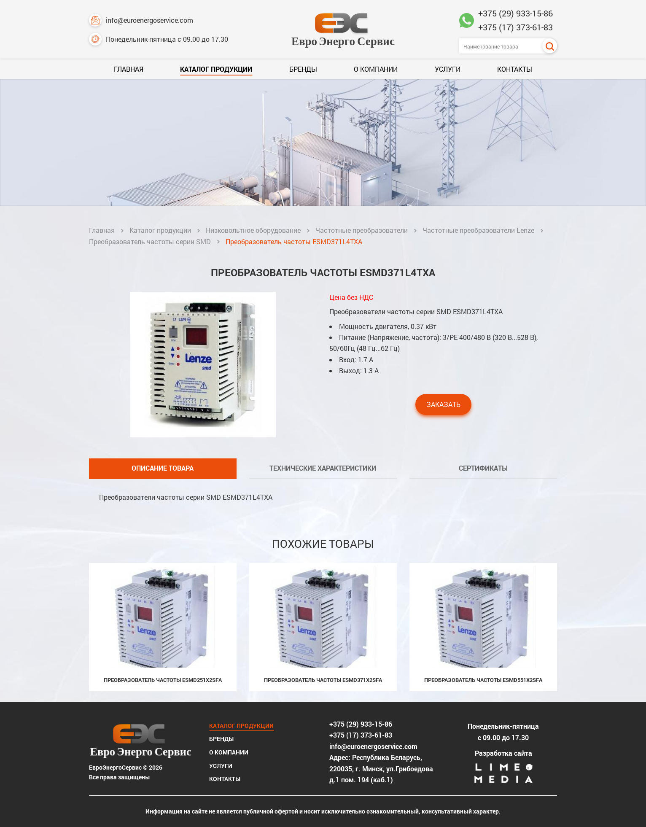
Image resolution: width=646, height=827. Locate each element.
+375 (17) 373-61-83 (515, 27)
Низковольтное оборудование (253, 230)
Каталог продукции (216, 69)
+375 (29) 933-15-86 (515, 13)
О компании (376, 69)
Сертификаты (483, 467)
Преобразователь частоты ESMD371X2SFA (323, 680)
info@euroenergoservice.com (141, 20)
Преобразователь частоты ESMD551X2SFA (483, 680)
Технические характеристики (322, 467)
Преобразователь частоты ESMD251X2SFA (163, 680)
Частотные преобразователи (361, 230)
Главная (128, 69)
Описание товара (163, 467)
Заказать (443, 404)
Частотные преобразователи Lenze (478, 230)
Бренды (303, 69)
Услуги (447, 69)
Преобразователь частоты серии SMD (150, 241)
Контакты (514, 69)
